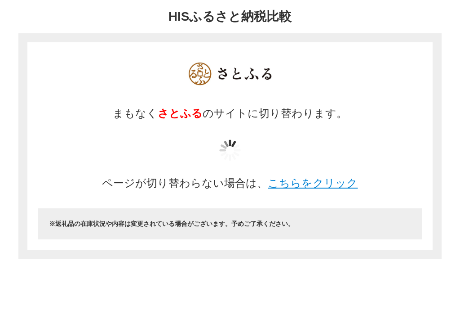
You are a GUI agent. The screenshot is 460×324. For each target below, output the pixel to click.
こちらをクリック (313, 183)
